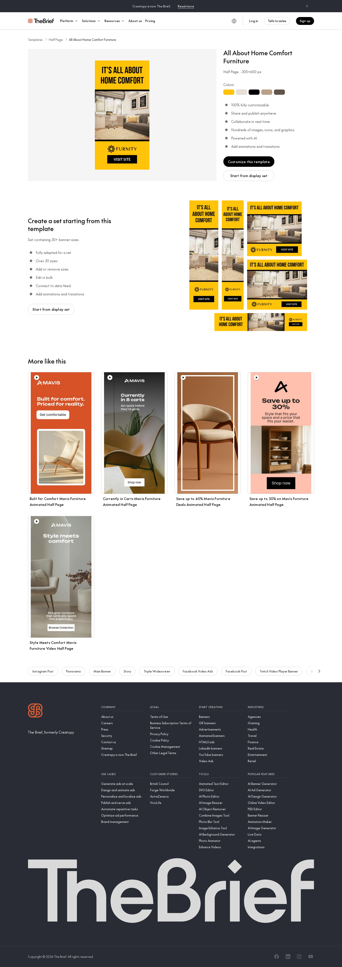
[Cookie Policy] (171, 740)
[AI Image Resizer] (220, 802)
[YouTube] (310, 956)
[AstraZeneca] (171, 796)
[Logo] (35, 711)
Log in (253, 21)
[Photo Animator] (220, 840)
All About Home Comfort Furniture (92, 39)
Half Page (56, 39)
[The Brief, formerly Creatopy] (51, 732)
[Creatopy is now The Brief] (122, 754)
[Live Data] (269, 834)
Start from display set (249, 175)
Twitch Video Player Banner (279, 672)
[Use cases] (122, 774)
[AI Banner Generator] (269, 783)
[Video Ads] (220, 761)
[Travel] (269, 735)
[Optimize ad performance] (122, 815)
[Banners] (220, 716)
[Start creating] (220, 707)
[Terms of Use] (171, 716)
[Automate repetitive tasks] (122, 809)
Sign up (305, 21)
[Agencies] (269, 716)
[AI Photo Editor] (220, 796)
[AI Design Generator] (269, 796)
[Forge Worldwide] (171, 790)
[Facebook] (276, 956)
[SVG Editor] (220, 790)
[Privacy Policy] (171, 734)
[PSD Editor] (269, 809)
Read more (186, 6)
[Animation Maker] (269, 821)
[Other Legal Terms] (171, 753)
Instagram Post (42, 672)
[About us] (122, 716)
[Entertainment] (269, 754)
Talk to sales (277, 21)
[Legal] (171, 707)
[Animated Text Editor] (220, 783)
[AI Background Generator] (220, 834)
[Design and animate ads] (122, 790)
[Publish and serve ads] (122, 802)
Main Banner (102, 672)
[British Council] (171, 783)
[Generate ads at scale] (122, 783)
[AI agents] (269, 840)
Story (127, 672)
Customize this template (249, 161)
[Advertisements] (220, 729)
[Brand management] (122, 821)
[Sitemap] (122, 748)
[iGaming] (269, 723)
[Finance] (269, 742)
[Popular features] (269, 774)
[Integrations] (269, 847)
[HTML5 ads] (220, 742)
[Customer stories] (171, 774)
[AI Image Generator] (269, 828)
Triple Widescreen (157, 672)
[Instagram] (299, 956)
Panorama (73, 672)
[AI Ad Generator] (269, 790)
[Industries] (269, 707)
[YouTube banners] (220, 754)
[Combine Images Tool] (220, 815)
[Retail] (269, 761)
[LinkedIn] (287, 956)
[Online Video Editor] (269, 802)
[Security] (122, 735)
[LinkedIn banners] (220, 748)
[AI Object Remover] (220, 809)
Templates (35, 39)
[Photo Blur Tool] (220, 821)
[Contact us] (122, 742)
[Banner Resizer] (269, 815)
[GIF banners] (220, 723)
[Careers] (122, 723)
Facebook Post (236, 672)
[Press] (122, 729)
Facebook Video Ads (198, 672)
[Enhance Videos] (220, 847)
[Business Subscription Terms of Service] (171, 725)
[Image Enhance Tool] (220, 828)
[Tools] (220, 774)
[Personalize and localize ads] (122, 796)
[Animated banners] (220, 735)
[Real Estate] (269, 748)
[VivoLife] (171, 802)
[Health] (269, 729)
